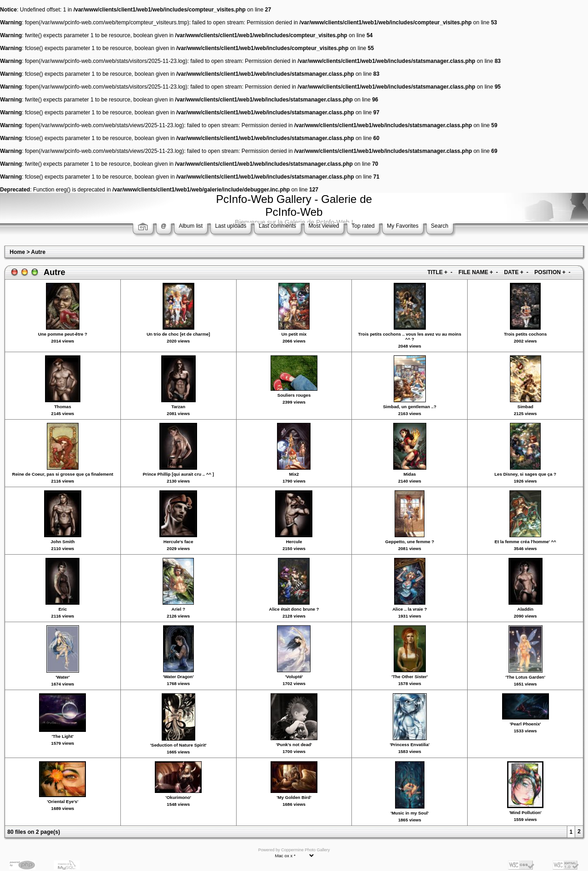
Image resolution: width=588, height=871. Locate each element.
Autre (38, 252)
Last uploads (230, 226)
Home (17, 252)
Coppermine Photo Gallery (305, 850)
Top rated (362, 226)
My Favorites (402, 226)
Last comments (277, 226)
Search (439, 226)
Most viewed (324, 226)
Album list (191, 226)
